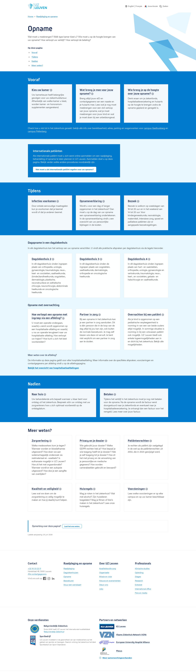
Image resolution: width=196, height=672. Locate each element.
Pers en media (141, 592)
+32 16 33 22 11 (34, 568)
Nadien (35, 61)
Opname (67, 576)
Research (139, 580)
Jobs (101, 588)
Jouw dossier (153, 6)
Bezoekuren (69, 580)
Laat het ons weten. (72, 526)
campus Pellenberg (37, 131)
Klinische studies (142, 568)
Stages (138, 576)
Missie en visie (105, 576)
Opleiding (139, 572)
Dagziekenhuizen (71, 572)
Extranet (138, 584)
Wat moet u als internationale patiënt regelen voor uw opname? (65, 169)
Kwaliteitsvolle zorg (107, 568)
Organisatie (104, 572)
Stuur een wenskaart (72, 584)
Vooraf (34, 52)
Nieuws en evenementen (110, 580)
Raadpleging (69, 568)
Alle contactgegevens (37, 574)
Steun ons (103, 584)
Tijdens (35, 56)
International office (143, 588)
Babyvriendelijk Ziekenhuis (54, 631)
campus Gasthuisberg (154, 128)
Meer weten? (37, 65)
